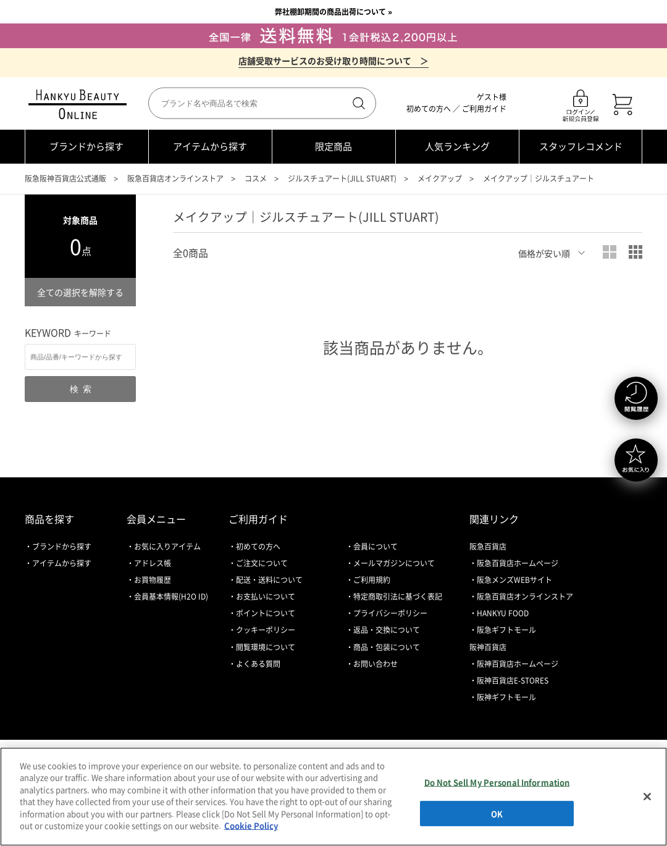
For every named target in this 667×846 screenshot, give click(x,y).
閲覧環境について (265, 647)
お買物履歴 (152, 579)
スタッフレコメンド (581, 146)
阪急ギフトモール (506, 629)
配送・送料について (269, 579)
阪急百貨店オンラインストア (175, 178)
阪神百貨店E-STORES (512, 680)
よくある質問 (258, 663)
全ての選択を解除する (80, 292)
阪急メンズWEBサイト (514, 579)
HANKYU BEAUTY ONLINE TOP (80, 104)
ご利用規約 (371, 579)
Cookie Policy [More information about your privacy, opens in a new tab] (251, 825)
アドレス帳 (152, 563)
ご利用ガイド (484, 108)
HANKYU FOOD (503, 613)
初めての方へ (428, 108)
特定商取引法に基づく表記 (397, 596)
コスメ (256, 178)
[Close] (647, 796)
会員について (375, 546)
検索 (357, 103)
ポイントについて (265, 613)
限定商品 (333, 146)
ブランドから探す (86, 146)
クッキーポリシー (265, 629)
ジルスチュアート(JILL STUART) (342, 178)
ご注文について (262, 563)
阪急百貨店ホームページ (517, 563)
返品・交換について (386, 629)
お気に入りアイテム (167, 546)
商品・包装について (386, 647)
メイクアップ (439, 178)
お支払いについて (265, 596)
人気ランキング (457, 146)
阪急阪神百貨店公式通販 (65, 178)
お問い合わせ (375, 663)
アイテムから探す (210, 146)
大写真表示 (609, 252)
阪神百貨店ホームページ (517, 663)
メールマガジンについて (394, 563)
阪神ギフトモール (506, 697)
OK (497, 813)
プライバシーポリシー (390, 613)
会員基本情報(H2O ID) (171, 596)
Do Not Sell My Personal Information (497, 782)
